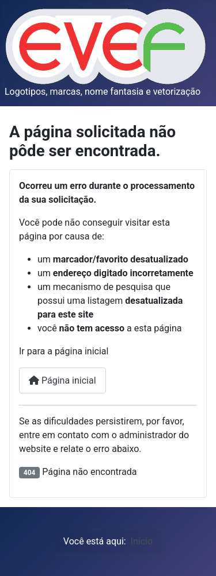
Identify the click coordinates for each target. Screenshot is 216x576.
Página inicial (62, 380)
